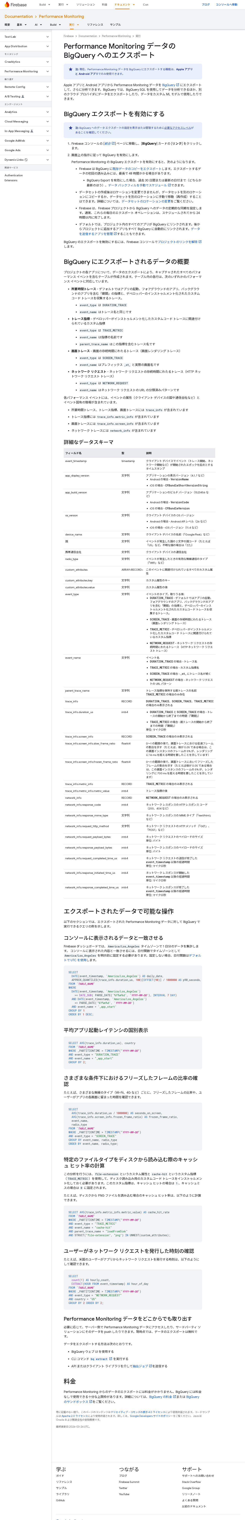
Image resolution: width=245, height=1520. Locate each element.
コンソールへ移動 (226, 4)
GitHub (60, 1500)
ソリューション (85, 4)
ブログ (206, 4)
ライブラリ (62, 1494)
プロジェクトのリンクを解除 (178, 242)
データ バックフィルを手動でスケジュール (137, 185)
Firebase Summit (129, 1482)
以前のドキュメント (194, 1506)
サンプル (115, 24)
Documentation (19, 16)
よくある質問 (190, 1500)
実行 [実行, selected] (71, 24)
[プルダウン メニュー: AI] (42, 24)
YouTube (124, 1494)
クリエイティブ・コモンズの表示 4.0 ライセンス (138, 1412)
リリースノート (191, 1494)
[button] (22, 36)
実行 (61, 4)
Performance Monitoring (61, 16)
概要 (7, 24)
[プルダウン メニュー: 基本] (26, 24)
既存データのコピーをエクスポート (137, 169)
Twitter (123, 1488)
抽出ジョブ (140, 1366)
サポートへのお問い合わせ (198, 1476)
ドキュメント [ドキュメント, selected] (122, 4)
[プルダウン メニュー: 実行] (68, 4)
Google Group (191, 1488)
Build (42, 4)
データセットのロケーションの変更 (146, 201)
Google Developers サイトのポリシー (151, 1416)
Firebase (69, 36)
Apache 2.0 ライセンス (75, 1416)
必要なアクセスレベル (177, 128)
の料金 (160, 1397)
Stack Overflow (191, 1482)
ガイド (60, 1476)
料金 (104, 4)
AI (36, 24)
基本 (19, 24)
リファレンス (95, 24)
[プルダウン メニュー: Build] (50, 4)
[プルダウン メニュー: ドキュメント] (135, 4)
